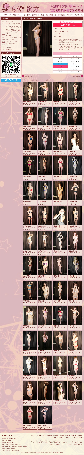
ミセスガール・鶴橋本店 (54, 444)
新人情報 (61, 435)
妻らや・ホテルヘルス (65, 441)
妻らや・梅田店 (43, 441)
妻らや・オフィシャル (77, 441)
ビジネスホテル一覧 (77, 437)
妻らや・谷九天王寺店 (54, 441)
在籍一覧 (67, 435)
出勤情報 (55, 435)
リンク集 (59, 437)
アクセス (53, 437)
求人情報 (80, 435)
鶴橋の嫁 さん (28, 76)
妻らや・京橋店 (34, 441)
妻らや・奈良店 (36, 442)
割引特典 (49, 435)
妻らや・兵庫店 (53, 442)
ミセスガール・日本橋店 (67, 444)
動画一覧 (74, 435)
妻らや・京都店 (44, 442)
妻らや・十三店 (78, 442)
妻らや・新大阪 (70, 442)
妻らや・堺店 (62, 442)
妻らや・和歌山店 (78, 444)
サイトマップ (66, 437)
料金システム (42, 435)
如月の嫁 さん (76, 76)
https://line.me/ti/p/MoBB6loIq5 (11, 76)
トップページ (34, 435)
